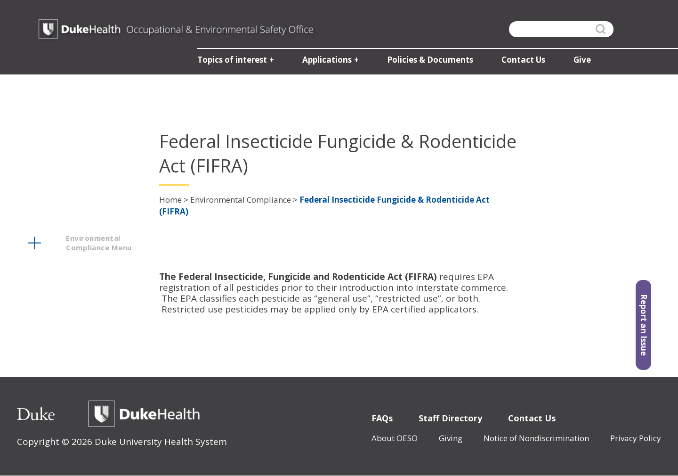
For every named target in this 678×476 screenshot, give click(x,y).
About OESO (394, 438)
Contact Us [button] (522, 61)
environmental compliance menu (99, 242)
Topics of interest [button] (231, 61)
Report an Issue (643, 327)
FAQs (382, 418)
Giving (450, 438)
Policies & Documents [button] (429, 61)
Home (170, 199)
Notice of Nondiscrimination (536, 438)
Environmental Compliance (240, 199)
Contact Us (532, 418)
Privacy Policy (635, 438)
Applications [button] (325, 61)
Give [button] (580, 61)
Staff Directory (450, 418)
